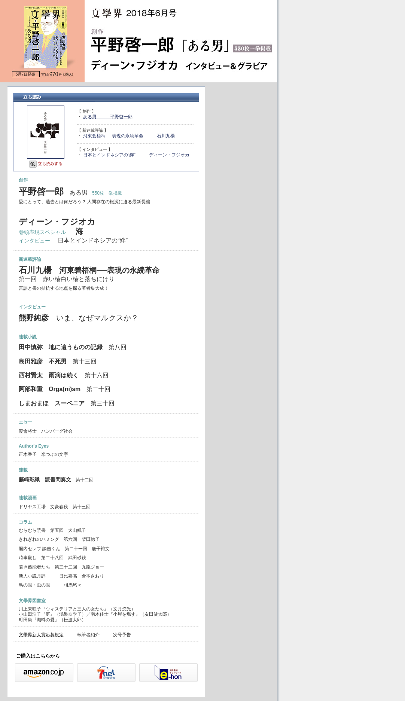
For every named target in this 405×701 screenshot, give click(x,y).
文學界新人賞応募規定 (41, 634)
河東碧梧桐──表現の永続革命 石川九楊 (129, 135)
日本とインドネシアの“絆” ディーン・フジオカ (136, 155)
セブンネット (106, 672)
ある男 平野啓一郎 (108, 116)
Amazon (44, 672)
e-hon (168, 672)
